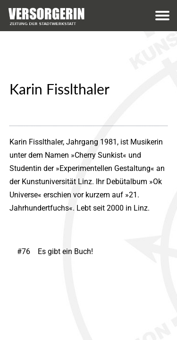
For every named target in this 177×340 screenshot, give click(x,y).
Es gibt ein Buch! (65, 251)
